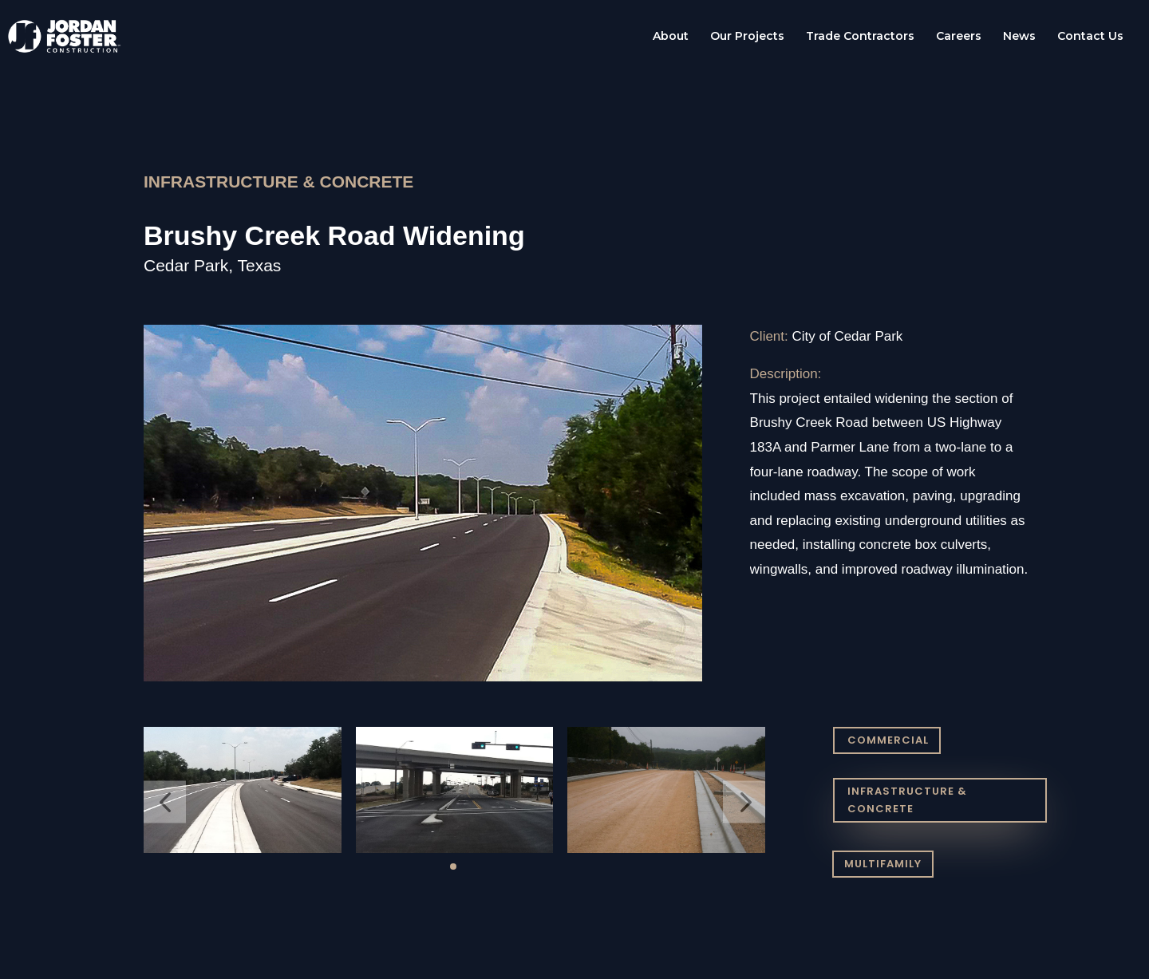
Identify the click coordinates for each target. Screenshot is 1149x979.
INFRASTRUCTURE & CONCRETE (907, 800)
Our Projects (747, 36)
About (671, 36)
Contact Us (1090, 36)
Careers (958, 36)
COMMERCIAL (888, 740)
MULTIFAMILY (883, 863)
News (1019, 36)
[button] (165, 802)
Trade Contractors (860, 36)
